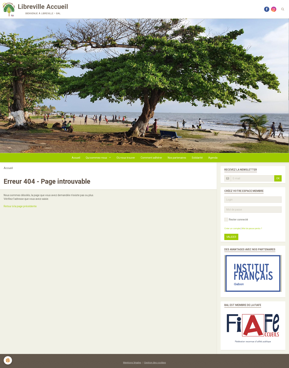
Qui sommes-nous (97, 157)
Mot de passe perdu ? (252, 228)
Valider (231, 236)
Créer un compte (232, 228)
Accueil (76, 157)
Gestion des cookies (155, 362)
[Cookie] (8, 360)
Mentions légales (132, 362)
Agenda (212, 157)
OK (278, 178)
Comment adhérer (151, 157)
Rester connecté (236, 219)
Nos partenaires (177, 157)
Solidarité (197, 157)
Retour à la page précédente (20, 206)
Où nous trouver (125, 157)
